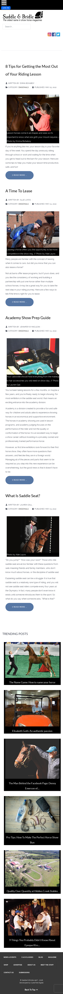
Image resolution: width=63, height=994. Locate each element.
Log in (6, 8)
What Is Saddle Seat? (22, 496)
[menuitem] (10, 957)
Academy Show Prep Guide (28, 318)
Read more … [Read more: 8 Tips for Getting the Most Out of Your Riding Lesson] (19, 175)
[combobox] (16, 26)
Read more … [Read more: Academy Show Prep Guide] (19, 480)
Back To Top (31, 990)
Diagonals (24, 87)
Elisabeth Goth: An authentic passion (32, 731)
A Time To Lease (18, 191)
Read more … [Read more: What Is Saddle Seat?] (19, 607)
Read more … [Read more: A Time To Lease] (19, 302)
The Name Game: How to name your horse (32, 682)
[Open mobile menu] (4, 3)
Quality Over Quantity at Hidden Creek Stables (32, 891)
